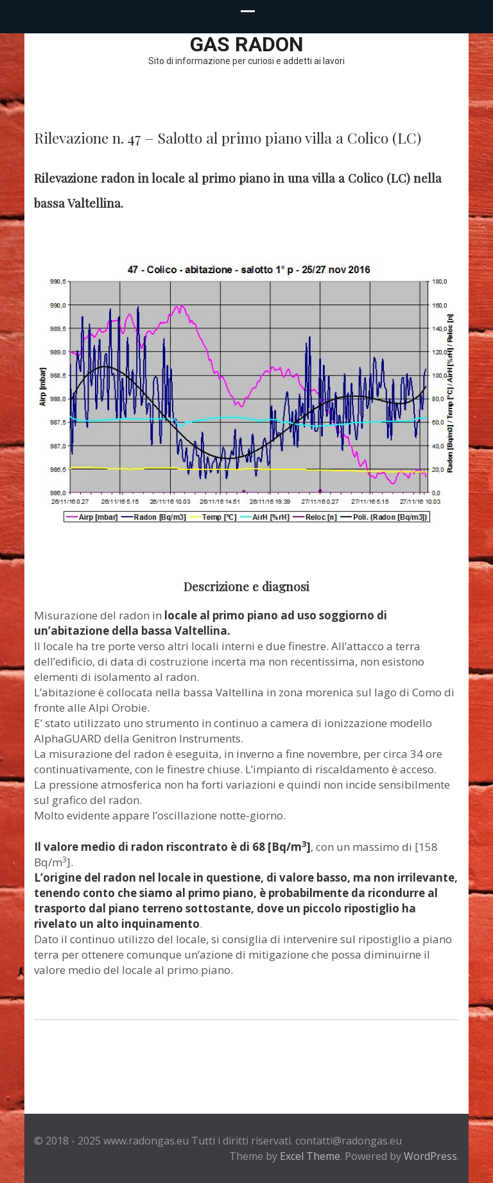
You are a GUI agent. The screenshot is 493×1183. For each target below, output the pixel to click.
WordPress (430, 1156)
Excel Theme (310, 1156)
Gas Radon (247, 44)
